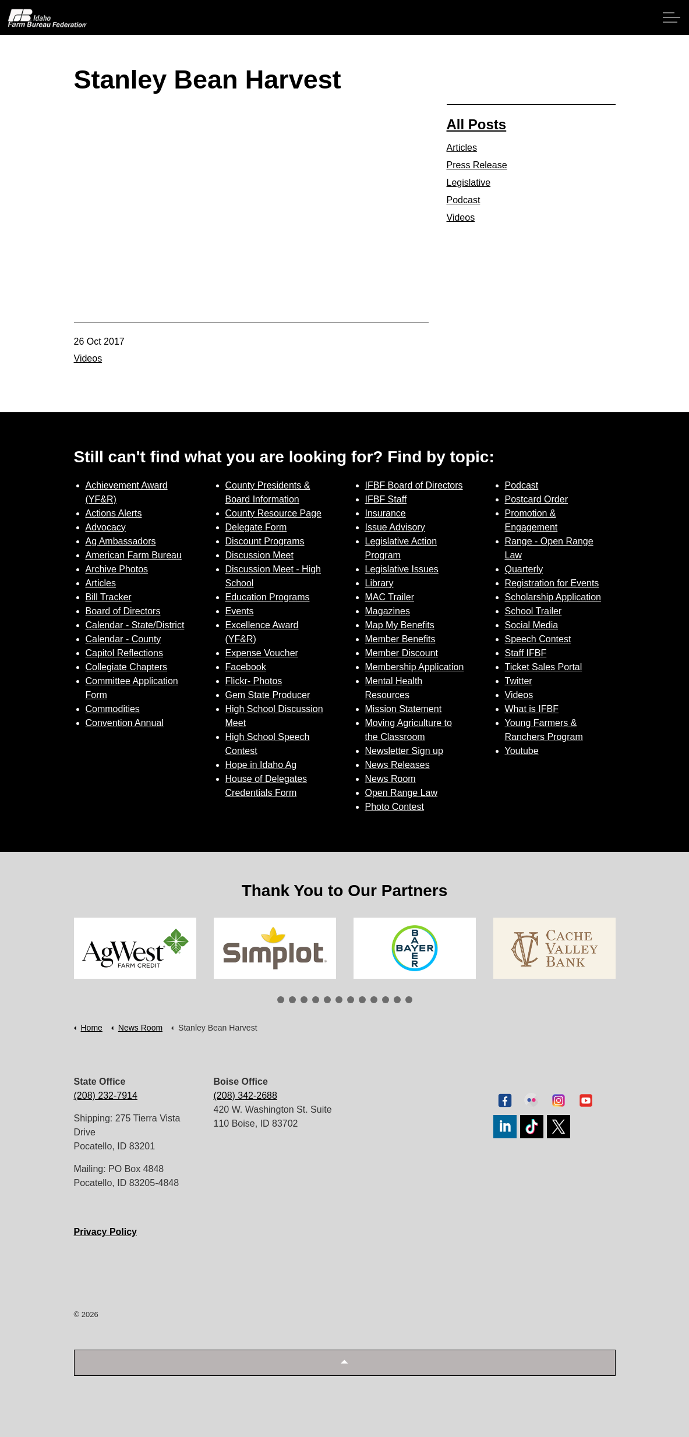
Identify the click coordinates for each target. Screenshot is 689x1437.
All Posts (477, 124)
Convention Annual (125, 723)
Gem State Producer (267, 695)
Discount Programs (265, 541)
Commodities (113, 709)
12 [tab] (408, 999)
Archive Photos (117, 569)
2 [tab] (292, 999)
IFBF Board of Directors (414, 485)
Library (379, 583)
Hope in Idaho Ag (261, 765)
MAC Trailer (389, 597)
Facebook (245, 667)
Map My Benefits (399, 625)
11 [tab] (397, 999)
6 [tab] (338, 999)
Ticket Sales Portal (543, 667)
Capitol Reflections (124, 653)
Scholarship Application (553, 597)
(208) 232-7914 (105, 1095)
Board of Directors (123, 611)
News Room (390, 779)
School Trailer (533, 611)
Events (239, 611)
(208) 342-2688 (245, 1095)
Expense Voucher (261, 653)
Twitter (518, 681)
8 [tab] (362, 999)
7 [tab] (350, 999)
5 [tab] (327, 999)
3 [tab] (304, 999)
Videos (88, 358)
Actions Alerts (114, 513)
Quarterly (524, 569)
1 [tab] (280, 999)
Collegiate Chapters (127, 667)
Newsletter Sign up (404, 751)
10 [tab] (385, 999)
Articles (462, 148)
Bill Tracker (109, 597)
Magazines (387, 611)
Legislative (469, 182)
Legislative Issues (402, 569)
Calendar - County (123, 639)
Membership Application (414, 667)
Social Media (532, 625)
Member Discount (401, 653)
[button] (345, 1363)
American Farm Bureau (134, 555)
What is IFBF (532, 709)
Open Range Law (401, 793)
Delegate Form (256, 527)
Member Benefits (400, 639)
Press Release (477, 165)
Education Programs (267, 597)
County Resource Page (273, 513)
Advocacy (106, 527)
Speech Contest (538, 639)
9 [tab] (373, 999)
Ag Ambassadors (121, 541)
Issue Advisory (395, 527)
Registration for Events (552, 583)
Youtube (522, 751)
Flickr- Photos (253, 681)
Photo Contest (394, 807)
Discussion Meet (259, 555)
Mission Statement (403, 709)
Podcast (463, 200)
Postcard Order (536, 499)
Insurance (385, 513)
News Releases (397, 765)
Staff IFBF (526, 653)
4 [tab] (315, 999)
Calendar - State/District (135, 625)
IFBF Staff (386, 499)
